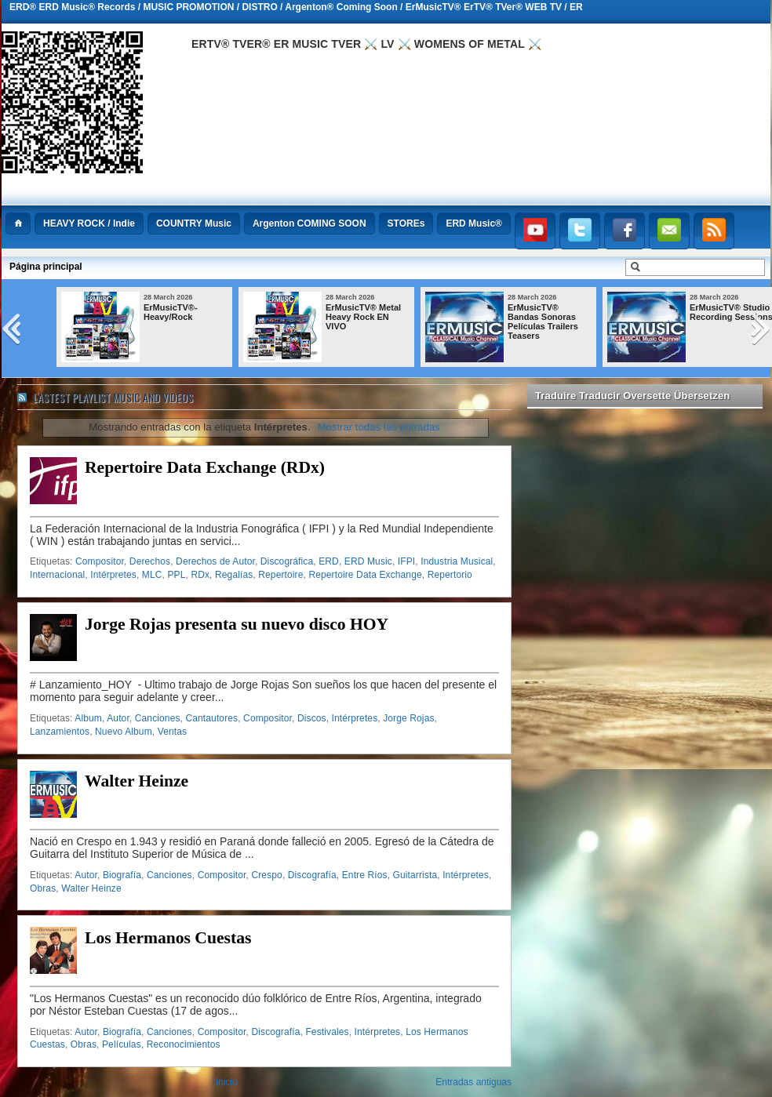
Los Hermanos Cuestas (168, 937)
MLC (152, 574)
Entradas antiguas (473, 1082)
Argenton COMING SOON (309, 223)
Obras (43, 888)
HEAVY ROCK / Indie (89, 223)
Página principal (45, 266)
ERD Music (368, 561)
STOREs (406, 223)
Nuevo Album (123, 731)
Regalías (234, 574)
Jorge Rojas (408, 718)
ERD (329, 561)
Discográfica (286, 561)
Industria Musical (457, 561)
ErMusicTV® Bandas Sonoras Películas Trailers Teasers (543, 321)
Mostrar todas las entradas (379, 427)
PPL (176, 574)
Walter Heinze (136, 781)
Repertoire (280, 574)
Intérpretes (113, 574)
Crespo (266, 875)
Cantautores (211, 718)
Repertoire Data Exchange (364, 574)
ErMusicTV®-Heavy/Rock (171, 312)
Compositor (99, 561)
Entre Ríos (365, 875)
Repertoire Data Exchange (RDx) (205, 467)
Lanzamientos (59, 731)
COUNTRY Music (193, 223)
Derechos (149, 561)
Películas (121, 1044)
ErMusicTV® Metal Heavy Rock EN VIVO (363, 317)
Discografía (312, 875)
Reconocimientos (183, 1044)
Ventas (172, 731)
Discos (311, 718)
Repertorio (450, 574)
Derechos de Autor (215, 561)
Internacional (57, 574)
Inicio (227, 1082)
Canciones (157, 718)
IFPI (406, 561)
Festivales (326, 1031)
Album (88, 718)
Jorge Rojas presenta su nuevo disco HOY (236, 624)
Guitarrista (415, 875)
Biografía (122, 875)
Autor (118, 718)
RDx (200, 574)
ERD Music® (474, 223)
